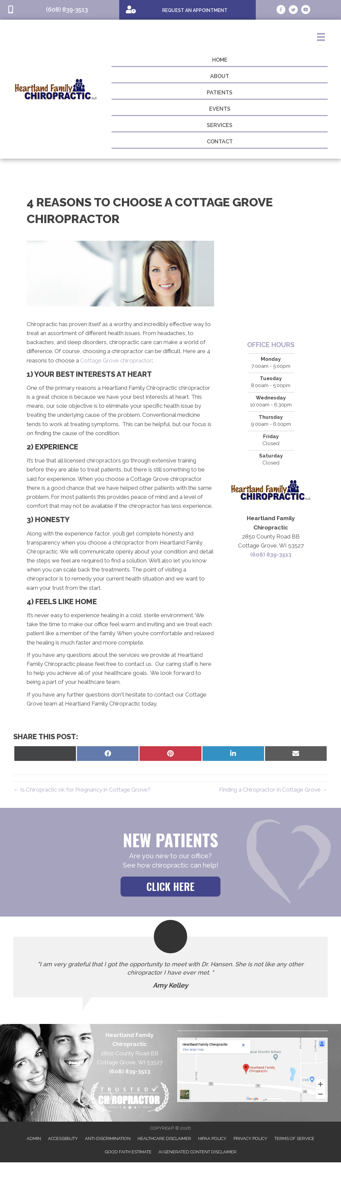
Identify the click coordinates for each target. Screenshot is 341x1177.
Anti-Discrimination (108, 1138)
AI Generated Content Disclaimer (197, 1151)
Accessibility (63, 1138)
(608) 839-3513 (270, 554)
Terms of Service (294, 1138)
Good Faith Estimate (128, 1151)
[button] (170, 887)
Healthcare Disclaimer (164, 1138)
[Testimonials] (170, 967)
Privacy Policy (250, 1138)
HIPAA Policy (212, 1138)
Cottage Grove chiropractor (116, 360)
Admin (34, 1138)
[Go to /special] (187, 9)
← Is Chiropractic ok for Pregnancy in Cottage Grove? (82, 789)
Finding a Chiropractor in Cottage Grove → (273, 789)
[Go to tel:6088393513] (60, 10)
